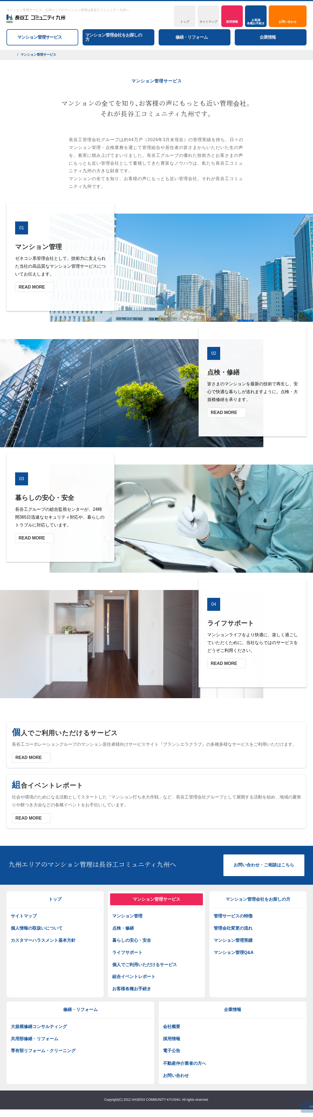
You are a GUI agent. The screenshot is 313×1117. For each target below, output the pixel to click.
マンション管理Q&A (234, 952)
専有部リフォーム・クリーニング (43, 1050)
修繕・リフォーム (80, 1009)
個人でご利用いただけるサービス (144, 964)
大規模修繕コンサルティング (39, 1026)
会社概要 (171, 1026)
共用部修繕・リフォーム (34, 1038)
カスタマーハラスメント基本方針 (43, 940)
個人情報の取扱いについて (37, 928)
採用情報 (171, 1038)
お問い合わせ (176, 1075)
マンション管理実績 (233, 940)
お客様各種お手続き (131, 988)
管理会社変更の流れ (233, 928)
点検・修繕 (123, 928)
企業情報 (232, 1009)
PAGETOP (295, 1107)
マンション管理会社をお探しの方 (258, 899)
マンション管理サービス (156, 899)
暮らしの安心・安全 (131, 940)
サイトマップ (24, 916)
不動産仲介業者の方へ (184, 1063)
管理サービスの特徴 (233, 916)
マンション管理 (127, 916)
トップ (55, 899)
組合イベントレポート (133, 976)
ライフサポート (127, 952)
